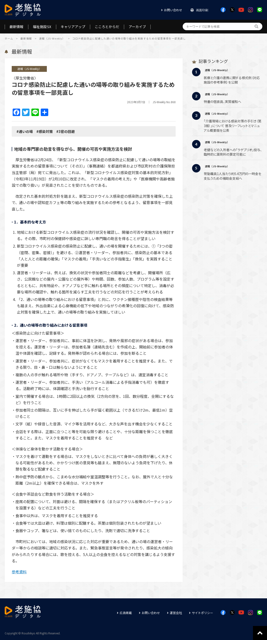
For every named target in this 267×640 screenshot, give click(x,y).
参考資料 (19, 571)
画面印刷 (202, 10)
